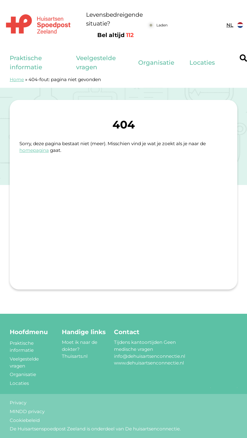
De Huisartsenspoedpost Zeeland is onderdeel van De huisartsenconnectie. (95, 429)
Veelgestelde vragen (96, 62)
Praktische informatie (26, 62)
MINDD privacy (27, 411)
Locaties (202, 62)
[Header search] (243, 58)
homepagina (34, 150)
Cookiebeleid (25, 420)
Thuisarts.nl (75, 356)
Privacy (18, 402)
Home (17, 79)
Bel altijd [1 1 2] (115, 35)
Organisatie (156, 62)
